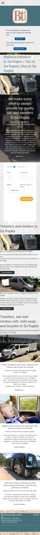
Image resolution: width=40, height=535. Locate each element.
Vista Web (36, 514)
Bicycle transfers (19, 504)
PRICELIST (19, 39)
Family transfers (19, 447)
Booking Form (6, 308)
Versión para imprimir (8, 515)
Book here (19, 156)
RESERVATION (19, 49)
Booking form (19, 390)
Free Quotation (7, 272)
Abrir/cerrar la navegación (20, 3)
